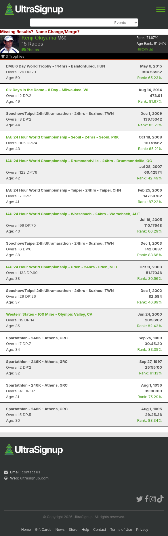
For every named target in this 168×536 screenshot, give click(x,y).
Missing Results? (16, 31)
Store (73, 529)
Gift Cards (43, 529)
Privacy (142, 529)
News (60, 529)
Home (26, 529)
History (144, 49)
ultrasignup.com (34, 478)
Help (85, 529)
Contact (99, 529)
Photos (30, 49)
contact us (31, 472)
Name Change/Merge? (57, 31)
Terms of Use (121, 529)
